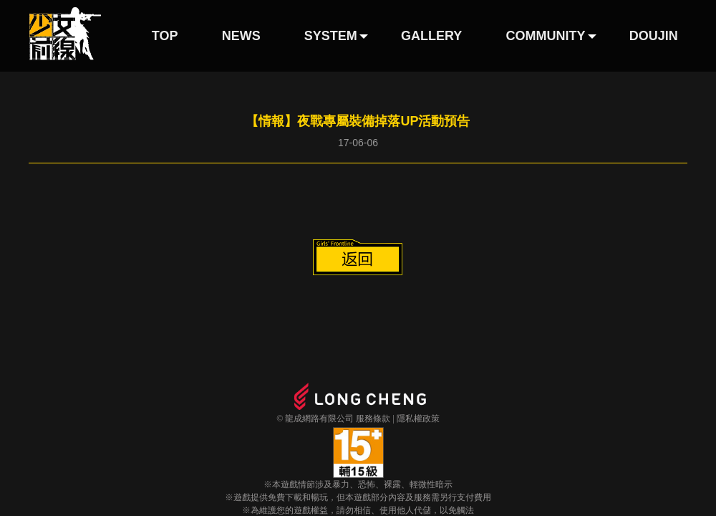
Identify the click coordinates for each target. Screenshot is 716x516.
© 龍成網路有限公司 (315, 419)
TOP (165, 36)
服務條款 (373, 419)
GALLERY (431, 36)
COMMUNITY (546, 36)
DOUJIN (653, 36)
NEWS (241, 36)
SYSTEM (330, 36)
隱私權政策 (418, 419)
